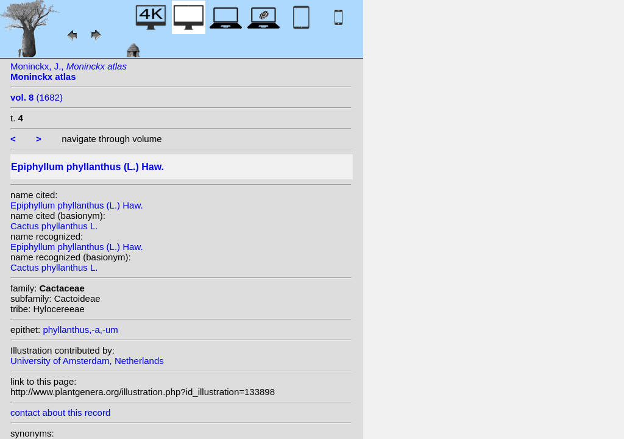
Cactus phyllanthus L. (54, 226)
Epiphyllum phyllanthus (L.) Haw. (76, 205)
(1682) (36, 97)
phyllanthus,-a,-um (80, 329)
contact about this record (60, 412)
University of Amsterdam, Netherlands (87, 360)
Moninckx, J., (68, 71)
